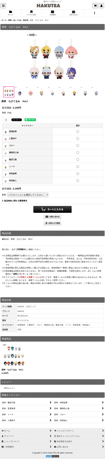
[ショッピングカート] (95, 5)
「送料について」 (19, 274)
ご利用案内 (20, 249)
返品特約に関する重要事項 (14, 201)
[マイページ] (101, 5)
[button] (3, 5)
